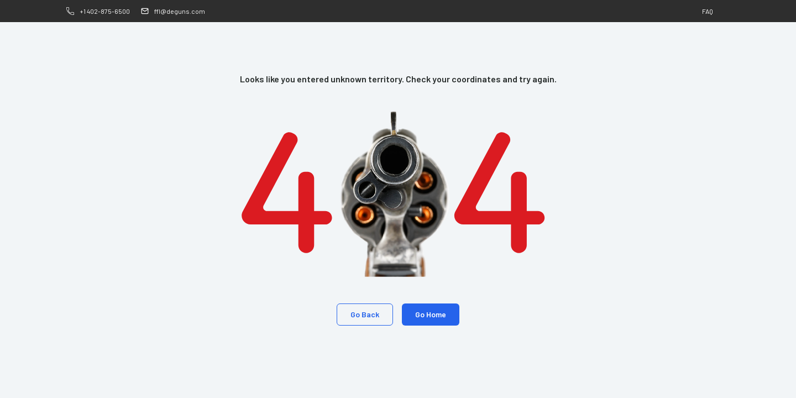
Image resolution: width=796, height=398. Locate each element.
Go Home (430, 314)
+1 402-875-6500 (105, 11)
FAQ (707, 11)
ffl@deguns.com (179, 11)
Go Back (364, 314)
